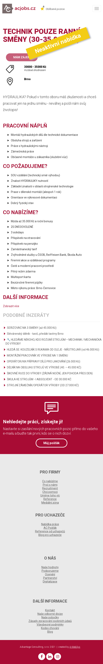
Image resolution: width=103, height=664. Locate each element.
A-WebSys (75, 647)
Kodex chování (50, 628)
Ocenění (50, 574)
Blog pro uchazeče (50, 535)
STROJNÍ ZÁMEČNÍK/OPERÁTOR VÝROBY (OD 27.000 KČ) (43, 385)
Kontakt (50, 610)
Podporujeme (50, 570)
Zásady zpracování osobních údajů (50, 621)
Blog (50, 631)
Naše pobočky (50, 617)
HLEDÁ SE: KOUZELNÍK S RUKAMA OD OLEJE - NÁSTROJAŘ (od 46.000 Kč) (53, 349)
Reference (50, 499)
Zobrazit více (11, 306)
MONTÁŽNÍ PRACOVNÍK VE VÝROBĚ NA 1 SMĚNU (37, 355)
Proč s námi (50, 484)
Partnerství (50, 578)
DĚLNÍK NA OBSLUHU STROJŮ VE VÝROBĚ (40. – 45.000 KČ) (44, 367)
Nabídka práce (50, 524)
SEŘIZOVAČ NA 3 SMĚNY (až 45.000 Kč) (31, 327)
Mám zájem (21, 57)
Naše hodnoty (50, 567)
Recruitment (50, 488)
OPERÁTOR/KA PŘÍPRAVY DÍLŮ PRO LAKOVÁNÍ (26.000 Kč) (43, 361)
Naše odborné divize (50, 613)
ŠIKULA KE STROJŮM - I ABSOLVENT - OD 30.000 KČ (39, 379)
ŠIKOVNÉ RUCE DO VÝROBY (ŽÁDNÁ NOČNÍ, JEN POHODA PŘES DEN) (50, 373)
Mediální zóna (50, 502)
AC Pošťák (50, 527)
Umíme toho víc (50, 495)
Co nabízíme (50, 481)
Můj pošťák (51, 443)
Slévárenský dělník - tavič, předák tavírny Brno (35, 333)
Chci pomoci (50, 491)
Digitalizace (50, 581)
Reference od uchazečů (50, 531)
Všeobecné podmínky (50, 624)
